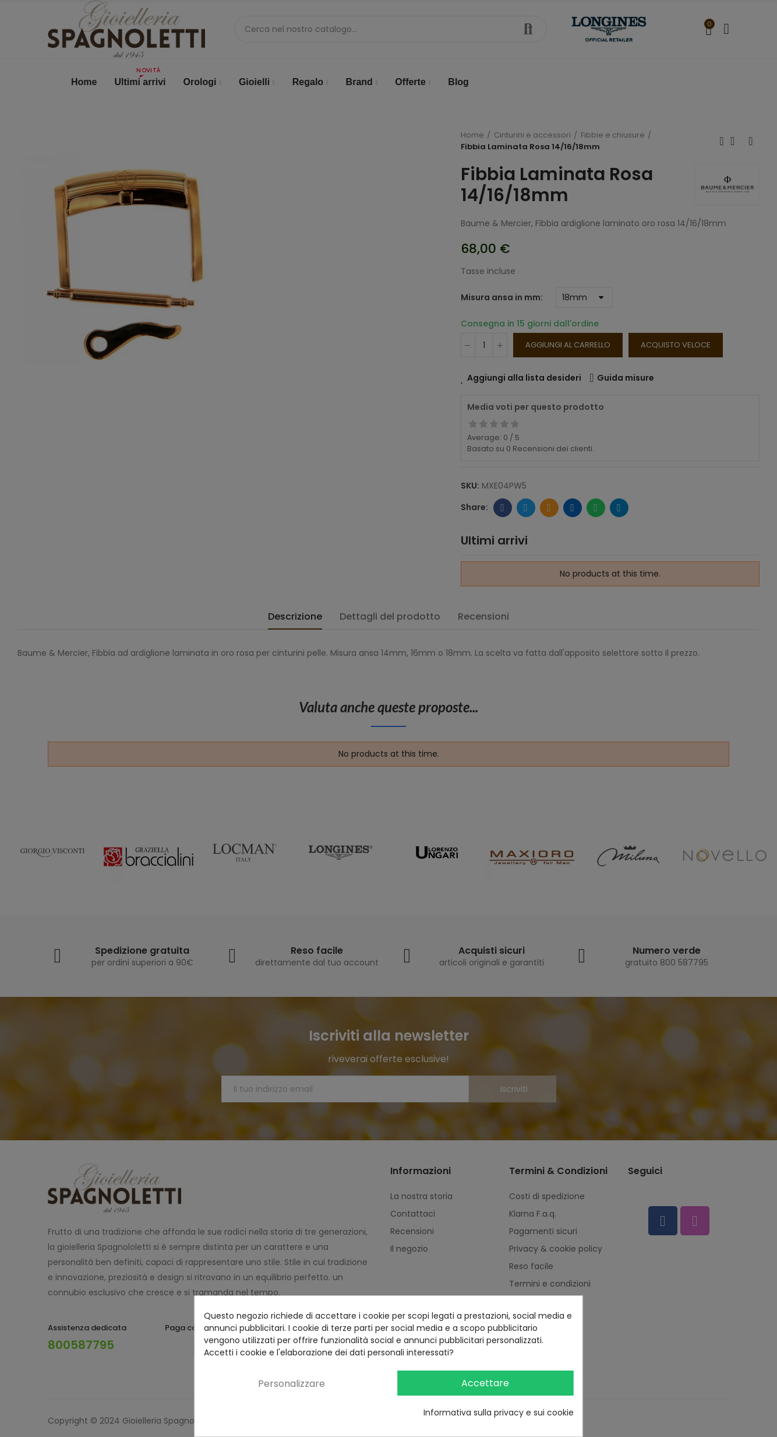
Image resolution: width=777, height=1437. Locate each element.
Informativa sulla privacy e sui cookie (498, 1412)
